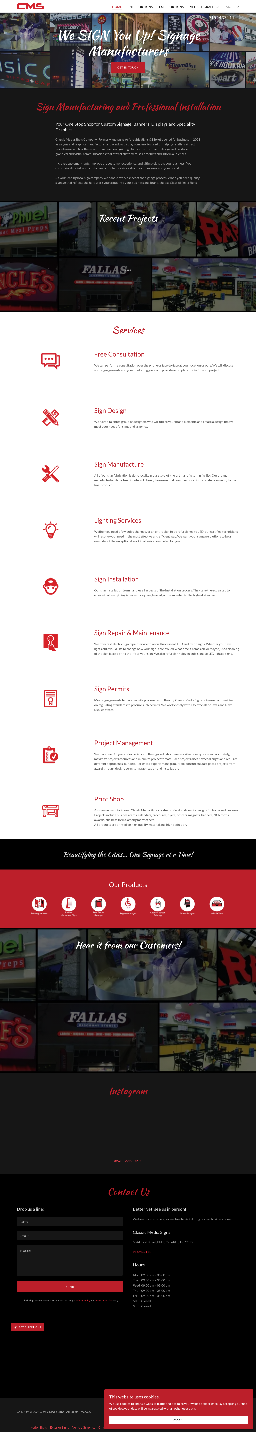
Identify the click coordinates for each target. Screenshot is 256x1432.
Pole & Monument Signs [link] (159, 1424)
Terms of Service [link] (103, 1297)
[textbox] (70, 1218)
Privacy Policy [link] (83, 1297)
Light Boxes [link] (132, 1424)
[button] (232, 6)
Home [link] (117, 7)
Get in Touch (128, 67)
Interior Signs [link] (140, 7)
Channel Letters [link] (109, 1424)
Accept (211, 1417)
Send (70, 1283)
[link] (30, 6)
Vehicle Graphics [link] (204, 7)
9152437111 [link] (221, 17)
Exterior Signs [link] (171, 7)
